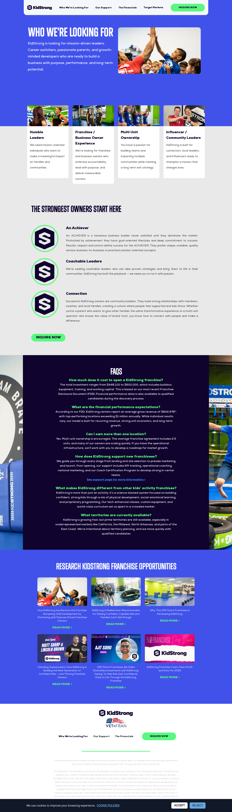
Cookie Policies (108, 805)
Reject (197, 805)
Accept (179, 805)
